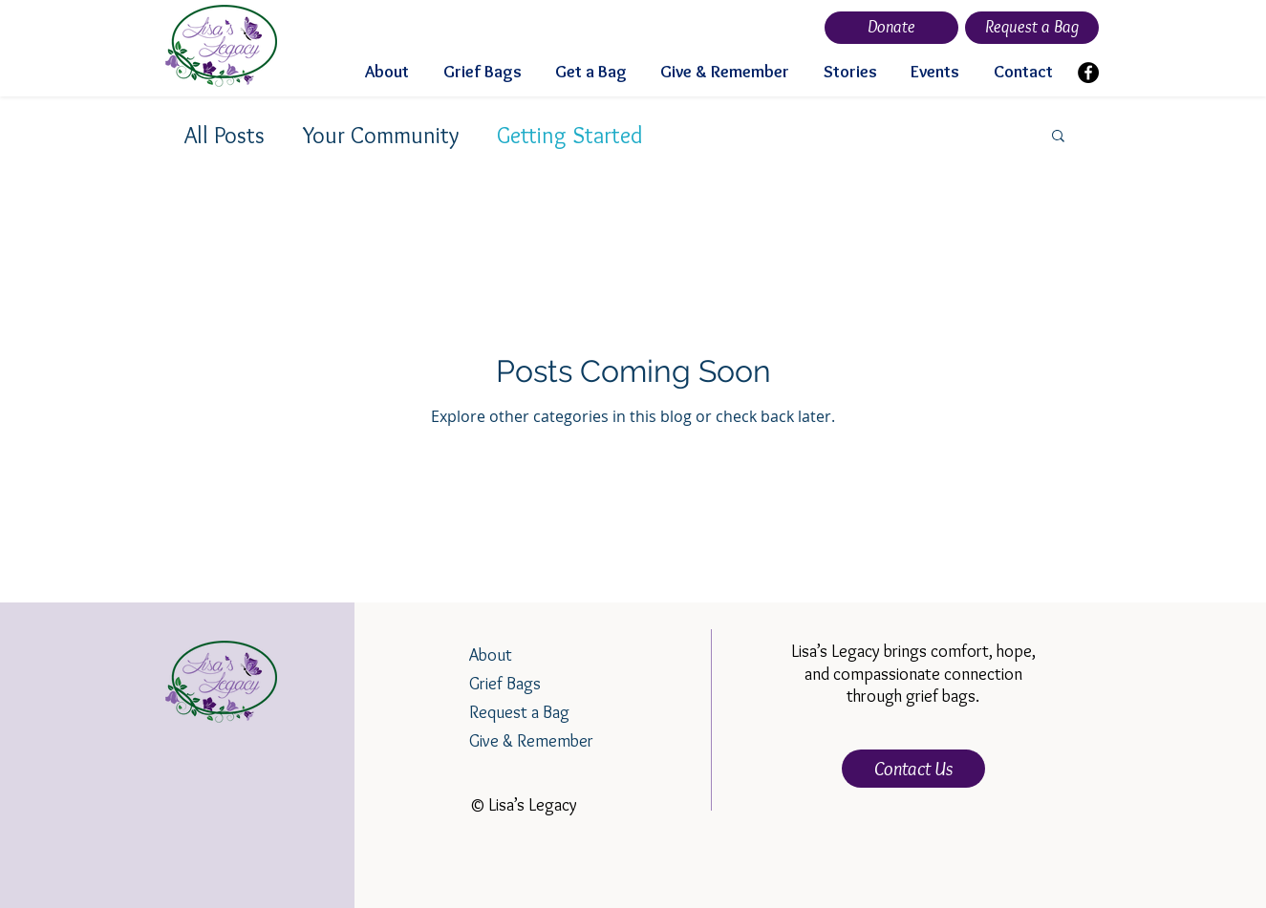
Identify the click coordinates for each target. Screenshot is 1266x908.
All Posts (224, 135)
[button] (1058, 137)
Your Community (381, 135)
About (490, 654)
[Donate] (891, 27)
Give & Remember (531, 740)
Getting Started (570, 135)
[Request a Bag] (1032, 27)
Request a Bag (519, 712)
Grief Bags (505, 683)
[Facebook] (1088, 72)
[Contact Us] (913, 769)
